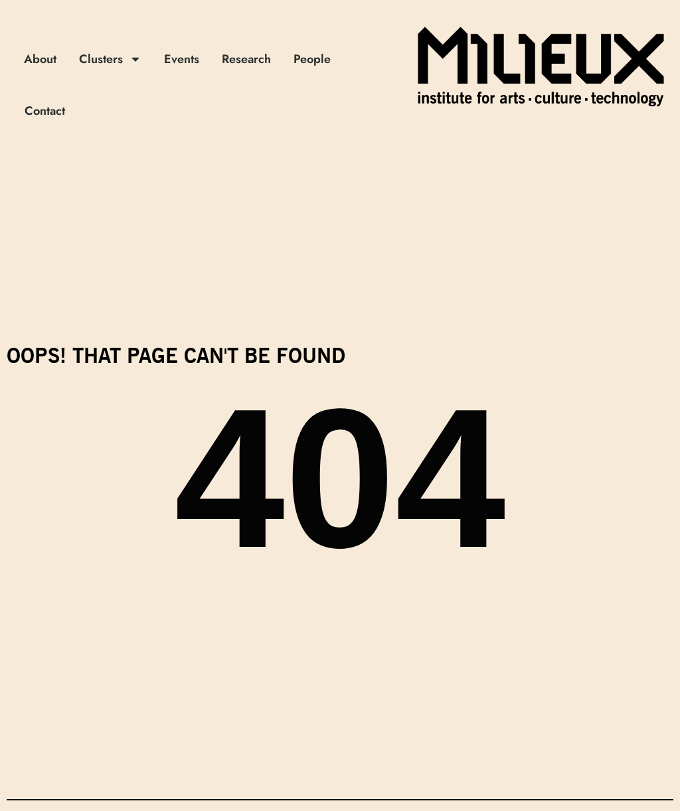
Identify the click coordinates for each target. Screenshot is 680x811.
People (312, 59)
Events (181, 59)
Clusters (110, 59)
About (40, 59)
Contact (45, 110)
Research (246, 59)
